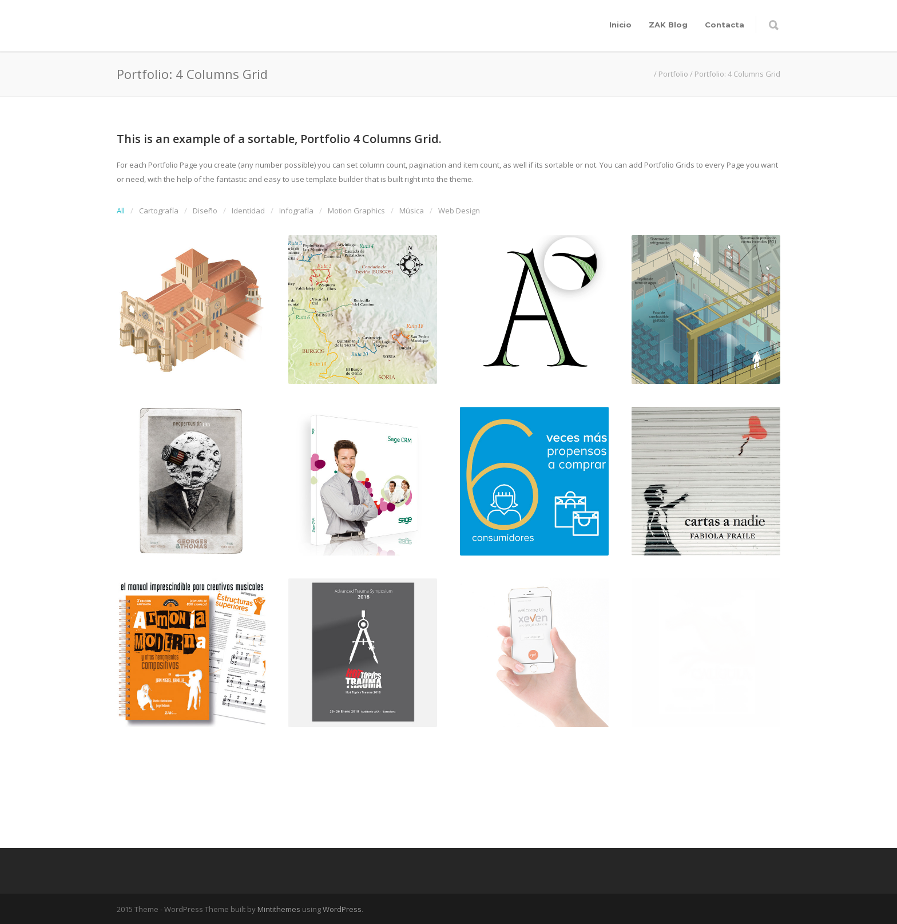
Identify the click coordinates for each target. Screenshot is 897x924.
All (121, 210)
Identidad (248, 210)
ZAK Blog (668, 24)
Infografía (296, 210)
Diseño (205, 210)
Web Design (459, 210)
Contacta (724, 24)
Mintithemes (278, 909)
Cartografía (158, 210)
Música (411, 210)
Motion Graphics (356, 210)
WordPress (342, 909)
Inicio (620, 24)
